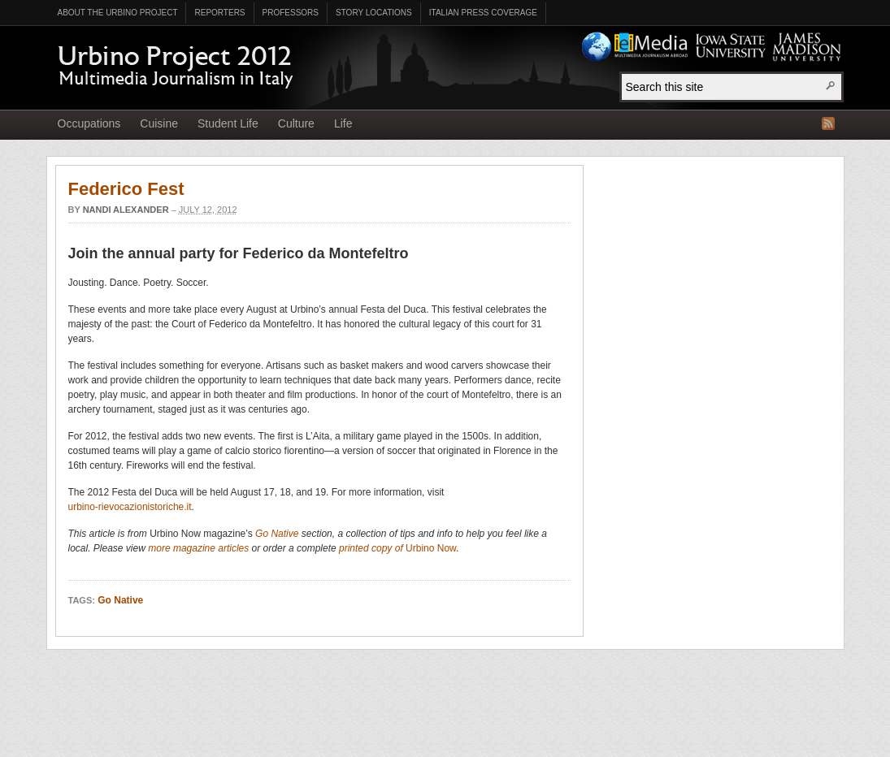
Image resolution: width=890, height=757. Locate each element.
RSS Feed (828, 123)
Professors (291, 12)
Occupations (89, 123)
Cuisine (159, 123)
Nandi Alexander (126, 209)
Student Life (228, 123)
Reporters (219, 12)
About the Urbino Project (118, 12)
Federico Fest (126, 189)
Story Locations (374, 12)
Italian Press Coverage (483, 12)
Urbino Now (431, 548)
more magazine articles (198, 548)
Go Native (276, 533)
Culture (296, 123)
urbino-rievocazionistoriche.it (130, 507)
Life (343, 123)
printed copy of (372, 548)
